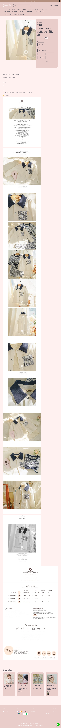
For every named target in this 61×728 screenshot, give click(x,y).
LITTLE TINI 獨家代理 (33, 9)
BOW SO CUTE (14, 11)
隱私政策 (41, 725)
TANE (5, 11)
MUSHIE (8, 11)
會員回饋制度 (16, 14)
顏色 (38, 41)
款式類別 (18, 9)
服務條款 (36, 725)
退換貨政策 (31, 725)
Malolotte (50, 11)
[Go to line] (58, 724)
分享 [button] (39, 65)
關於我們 (22, 14)
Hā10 (50, 9)
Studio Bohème (22, 11)
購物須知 (10, 14)
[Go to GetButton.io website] (58, 726)
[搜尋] (29, 5)
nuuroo (55, 11)
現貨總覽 (13, 9)
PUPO (54, 9)
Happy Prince (43, 11)
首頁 (4, 9)
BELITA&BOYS (29, 11)
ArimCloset (36, 11)
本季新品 (8, 9)
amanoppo (41, 9)
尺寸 (38, 47)
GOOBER (46, 9)
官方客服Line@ (34, 711)
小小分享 (5, 14)
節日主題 (24, 9)
